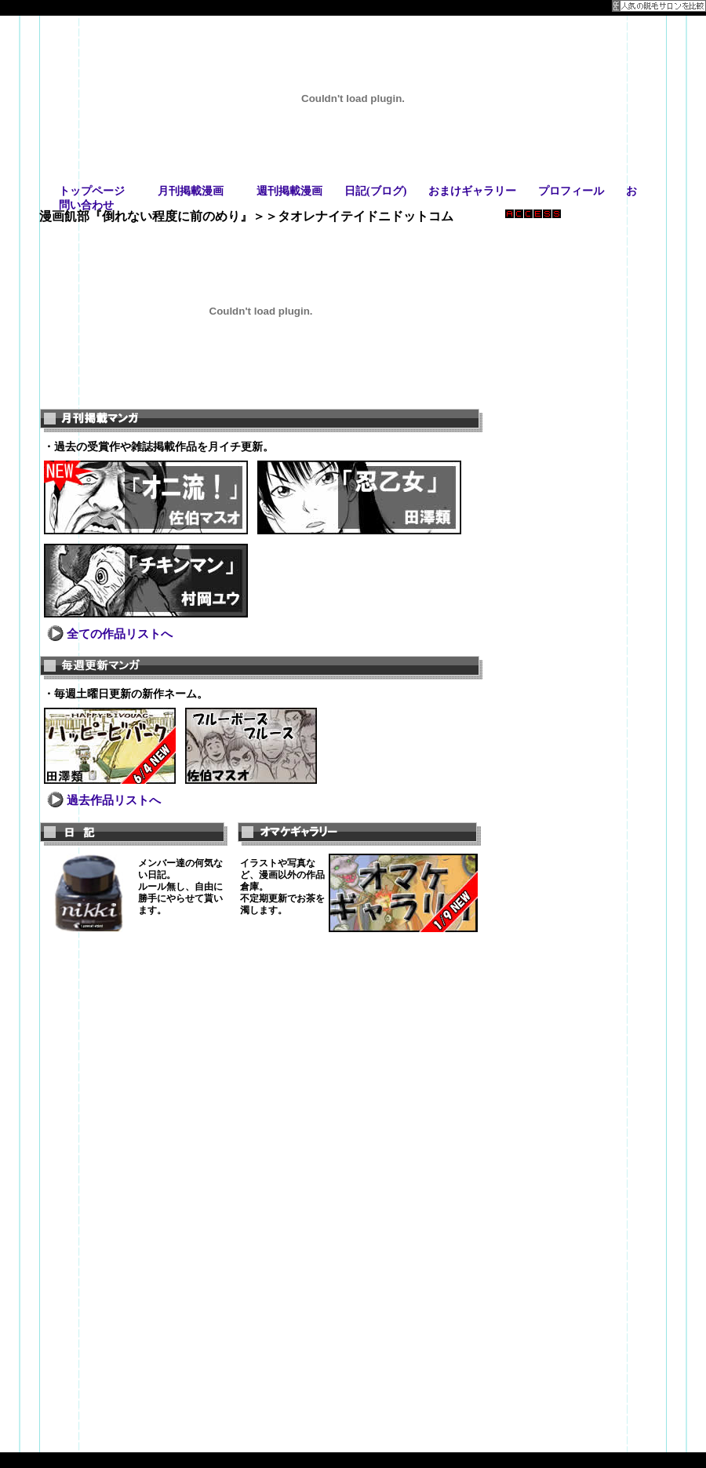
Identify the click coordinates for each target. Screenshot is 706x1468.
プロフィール (571, 191)
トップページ (92, 191)
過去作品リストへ (114, 800)
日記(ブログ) (375, 191)
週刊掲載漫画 (289, 191)
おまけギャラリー (472, 191)
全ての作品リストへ (120, 634)
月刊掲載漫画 (191, 191)
